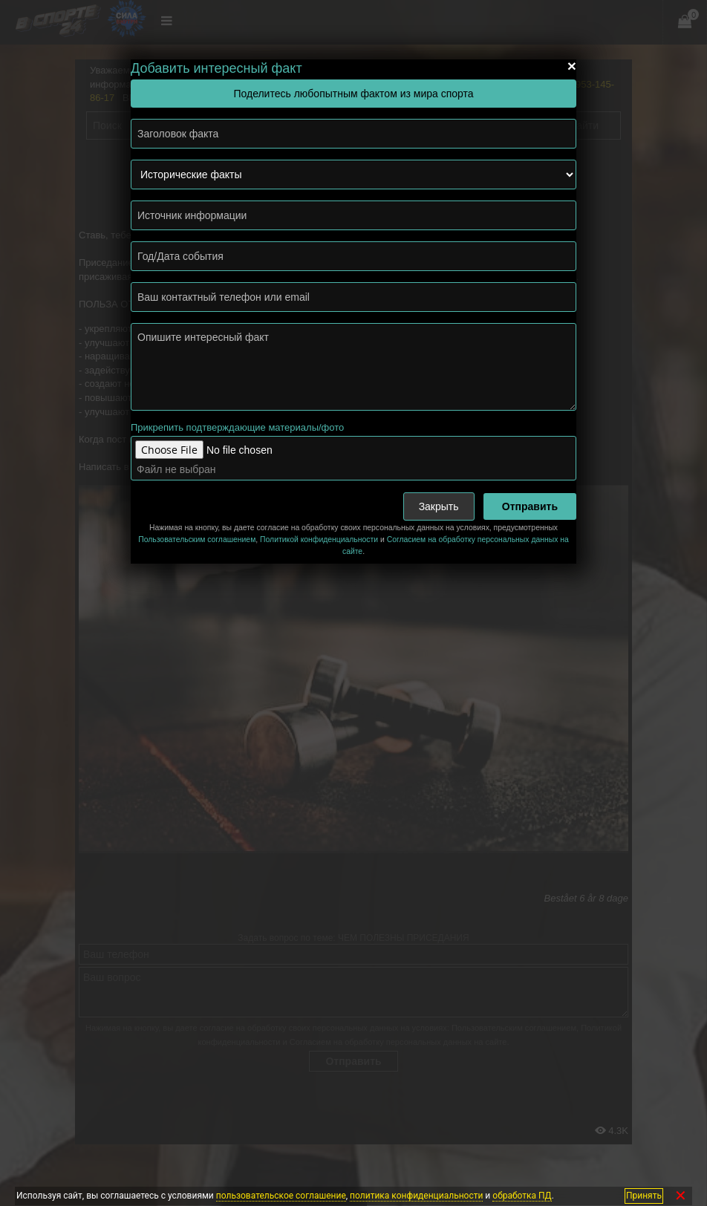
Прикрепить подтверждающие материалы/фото (237, 427)
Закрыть (439, 506)
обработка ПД (521, 1195)
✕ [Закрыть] (680, 1196)
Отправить (530, 506)
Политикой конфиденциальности (319, 539)
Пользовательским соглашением (196, 539)
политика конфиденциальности (416, 1195)
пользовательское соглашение (281, 1195)
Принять (644, 1195)
